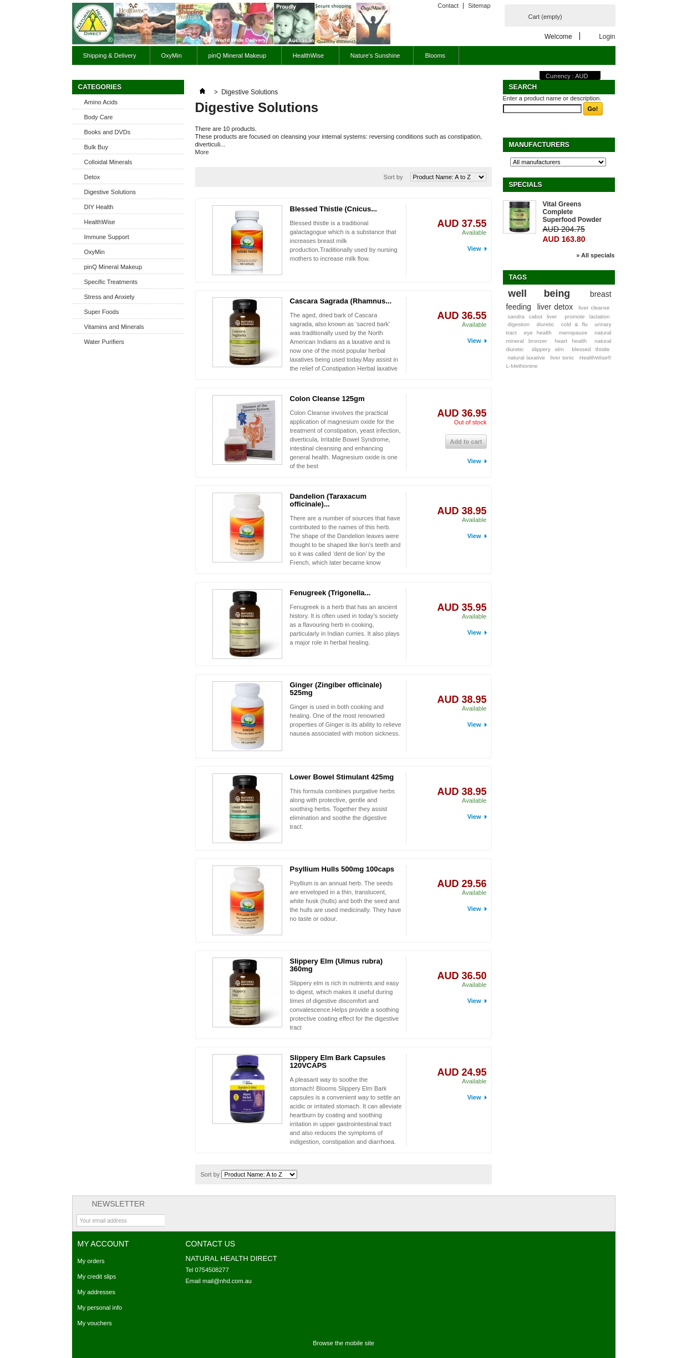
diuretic (545, 324)
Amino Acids (101, 102)
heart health (571, 341)
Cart (545, 16)
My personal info (100, 1307)
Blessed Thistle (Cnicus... (334, 209)
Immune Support (106, 237)
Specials (525, 185)
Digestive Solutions (110, 192)
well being (539, 293)
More (202, 152)
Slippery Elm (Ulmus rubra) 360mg (336, 965)
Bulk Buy (96, 147)
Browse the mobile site (343, 1343)
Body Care (98, 117)
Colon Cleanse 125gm (327, 398)
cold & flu (574, 324)
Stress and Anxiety (109, 296)
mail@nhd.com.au (227, 1281)
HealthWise (307, 58)
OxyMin (170, 58)
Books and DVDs (107, 132)
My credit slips (97, 1276)
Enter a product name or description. (552, 98)
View (474, 248)
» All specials (595, 255)
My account (103, 1243)
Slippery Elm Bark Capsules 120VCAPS (338, 1061)
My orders (91, 1261)
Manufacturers (539, 145)
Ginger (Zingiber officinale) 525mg (336, 689)
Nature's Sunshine (375, 55)
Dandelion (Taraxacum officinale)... (328, 500)
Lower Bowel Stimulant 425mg (342, 777)
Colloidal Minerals (108, 162)
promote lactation (586, 316)
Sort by (393, 177)
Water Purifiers (104, 341)
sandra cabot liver (532, 316)
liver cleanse (593, 308)
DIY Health (99, 207)
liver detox (555, 306)
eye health (538, 333)
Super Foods (101, 311)
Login (607, 36)
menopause (573, 333)
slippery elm (548, 349)
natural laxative (525, 357)
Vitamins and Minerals (114, 326)
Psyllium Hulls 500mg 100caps (342, 869)
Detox (92, 177)
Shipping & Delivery (109, 55)
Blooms (435, 55)
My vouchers (95, 1323)
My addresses (96, 1292)
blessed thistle (590, 349)
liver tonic (562, 357)
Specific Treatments (111, 281)
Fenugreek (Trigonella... (330, 593)
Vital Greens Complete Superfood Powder (572, 212)
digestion (518, 324)
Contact (448, 5)
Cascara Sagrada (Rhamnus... (341, 301)
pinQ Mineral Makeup (235, 58)
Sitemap (479, 5)
